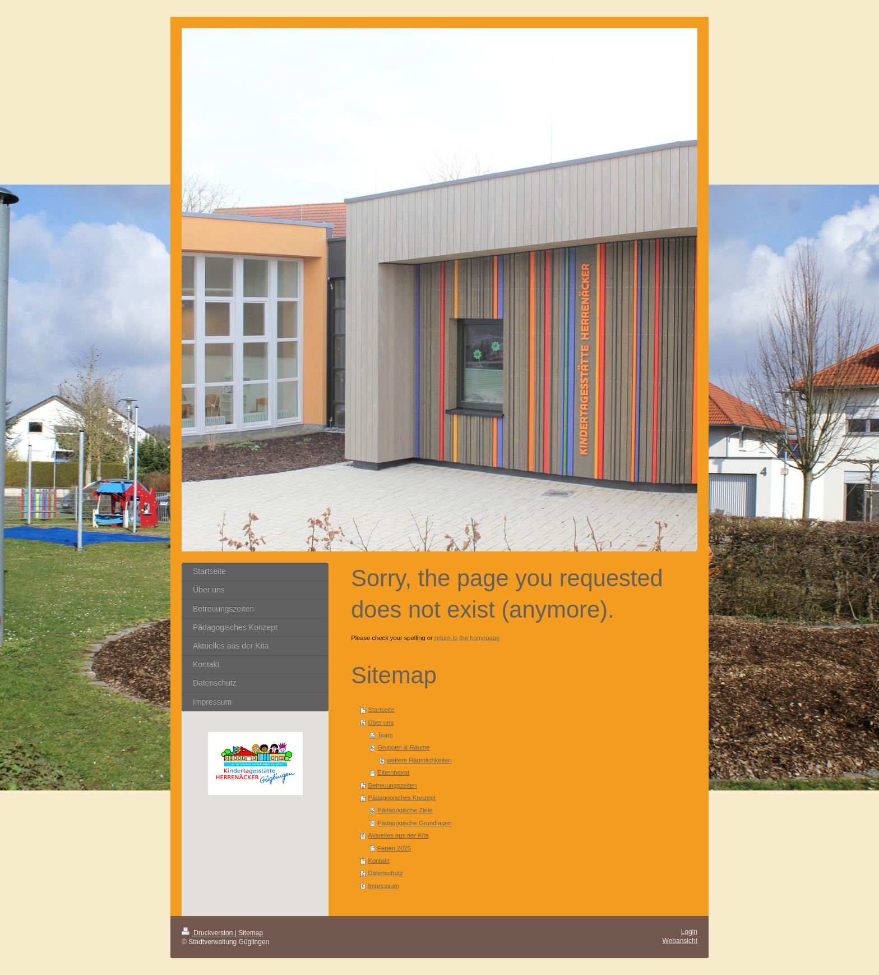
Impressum (383, 885)
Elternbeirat (393, 772)
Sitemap (250, 933)
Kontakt (378, 860)
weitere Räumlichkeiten (419, 760)
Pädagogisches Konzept (402, 797)
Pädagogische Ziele (404, 810)
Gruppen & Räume (403, 747)
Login (689, 932)
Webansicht (680, 941)
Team (384, 735)
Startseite (381, 709)
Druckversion (208, 933)
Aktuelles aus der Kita (398, 835)
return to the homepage (466, 637)
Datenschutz (385, 873)
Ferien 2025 (394, 848)
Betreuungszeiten (392, 785)
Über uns (380, 722)
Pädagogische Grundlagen (414, 823)
